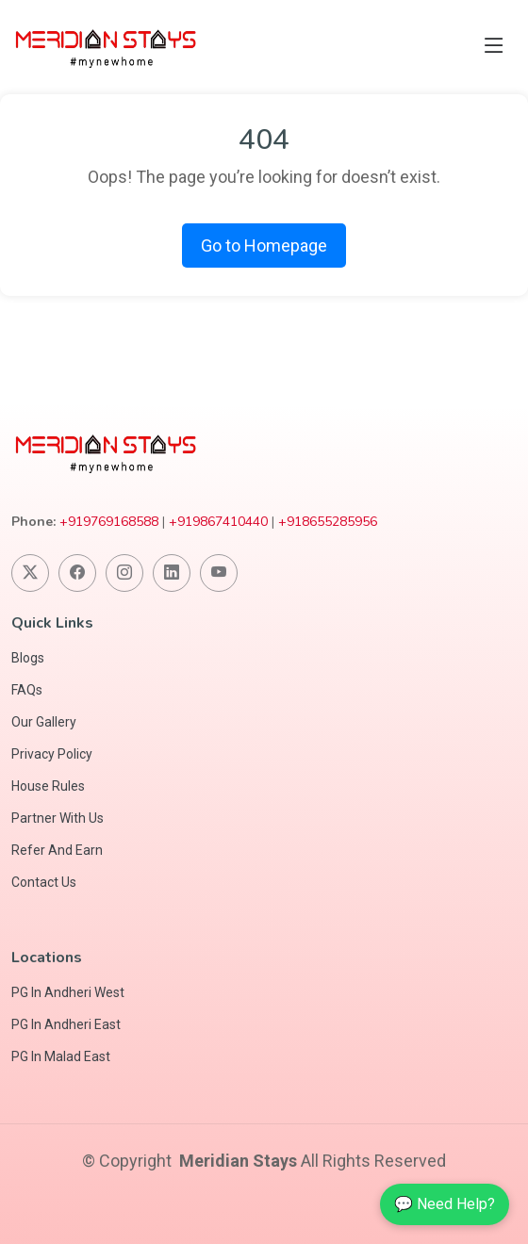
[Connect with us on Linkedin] (171, 573)
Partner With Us (57, 818)
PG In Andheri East (66, 1024)
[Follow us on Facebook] (77, 573)
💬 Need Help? (444, 1204)
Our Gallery (43, 721)
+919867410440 (218, 522)
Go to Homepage (264, 245)
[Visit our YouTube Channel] (219, 573)
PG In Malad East (60, 1056)
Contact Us (43, 882)
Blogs (27, 657)
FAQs (26, 689)
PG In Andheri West (67, 992)
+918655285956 (327, 522)
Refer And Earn (57, 850)
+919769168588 (108, 522)
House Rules (48, 786)
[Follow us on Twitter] (30, 573)
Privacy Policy (51, 754)
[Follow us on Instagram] (124, 573)
